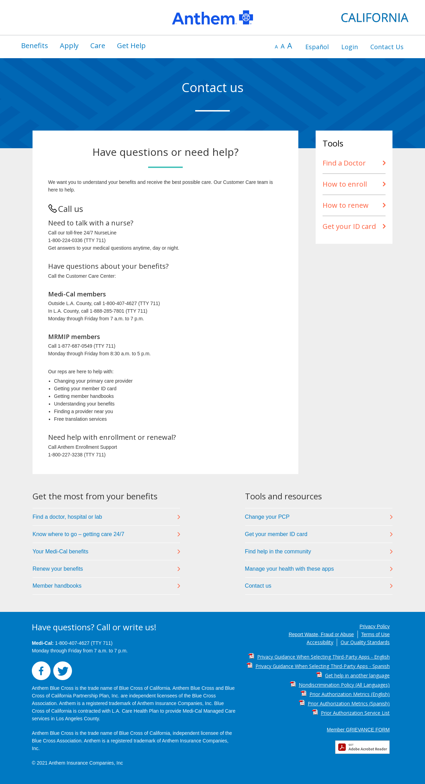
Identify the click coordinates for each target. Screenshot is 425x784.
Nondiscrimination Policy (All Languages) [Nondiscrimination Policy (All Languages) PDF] (344, 684)
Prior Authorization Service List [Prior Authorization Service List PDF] (355, 713)
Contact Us (387, 47)
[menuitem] (34, 45)
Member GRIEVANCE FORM (358, 729)
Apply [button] (69, 45)
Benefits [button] (34, 45)
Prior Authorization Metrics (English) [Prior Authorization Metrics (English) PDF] (349, 694)
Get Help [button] (131, 45)
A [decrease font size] (276, 46)
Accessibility (320, 642)
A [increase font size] (289, 45)
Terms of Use (375, 634)
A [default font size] (282, 46)
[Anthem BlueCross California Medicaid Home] (212, 17)
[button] (42, 678)
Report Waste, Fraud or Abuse (321, 634)
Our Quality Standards (365, 642)
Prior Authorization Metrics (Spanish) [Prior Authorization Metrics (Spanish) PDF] (349, 703)
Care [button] (97, 45)
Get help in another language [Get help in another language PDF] (357, 675)
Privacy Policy (375, 626)
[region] (212, 17)
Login (349, 47)
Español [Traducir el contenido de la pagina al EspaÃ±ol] (317, 47)
